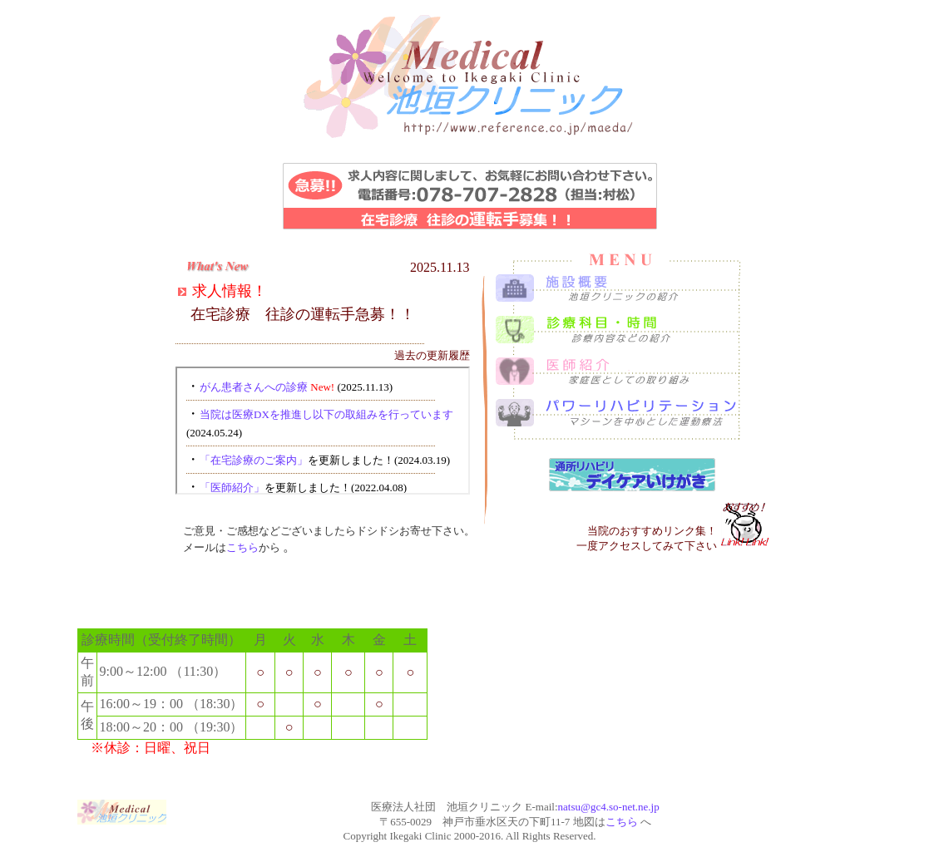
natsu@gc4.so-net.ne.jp (609, 806)
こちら (242, 547)
